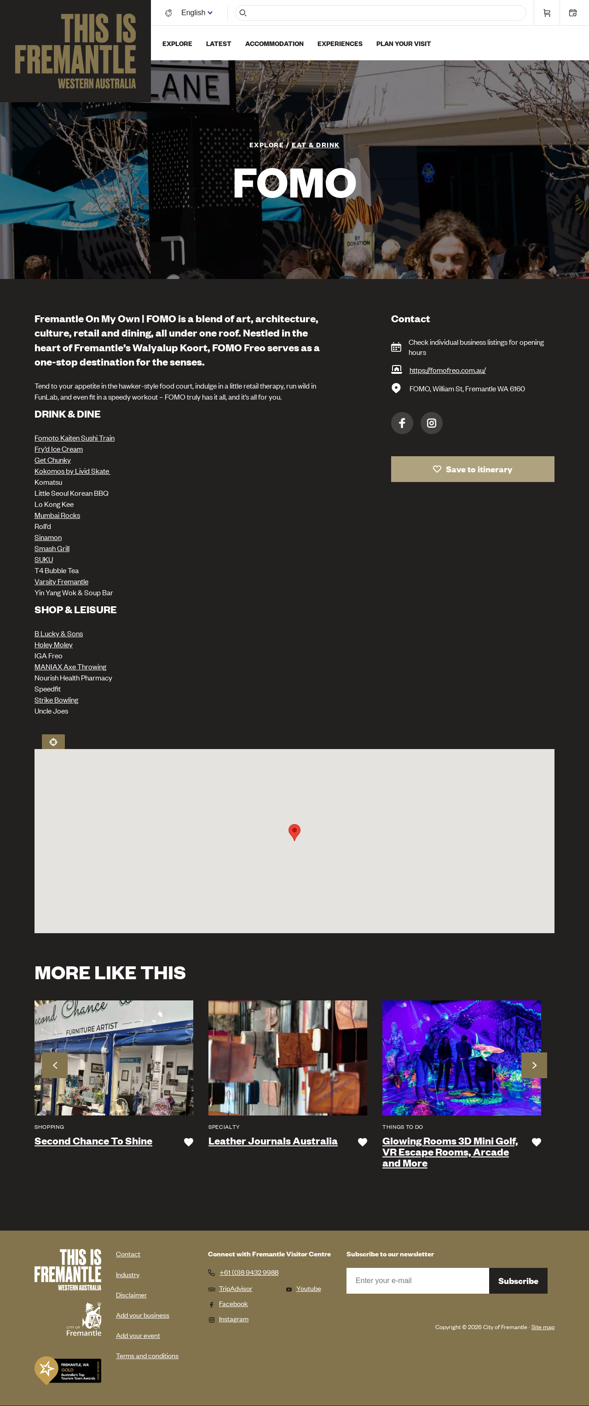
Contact (128, 1253)
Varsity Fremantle (61, 581)
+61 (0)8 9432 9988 (248, 1272)
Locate (53, 741)
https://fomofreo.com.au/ (448, 370)
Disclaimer (131, 1294)
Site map (542, 1326)
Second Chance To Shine (93, 1140)
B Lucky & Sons (59, 633)
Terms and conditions (147, 1355)
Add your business (142, 1314)
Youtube (303, 1288)
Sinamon (48, 537)
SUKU (44, 559)
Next (534, 1065)
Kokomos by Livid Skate (72, 470)
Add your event (138, 1335)
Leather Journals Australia (273, 1140)
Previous (55, 1065)
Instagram (432, 423)
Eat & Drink (316, 144)
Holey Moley (54, 644)
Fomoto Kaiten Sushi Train (75, 437)
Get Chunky (53, 459)
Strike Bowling (56, 699)
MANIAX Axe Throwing (70, 666)
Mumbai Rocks (57, 515)
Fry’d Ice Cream (59, 448)
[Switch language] (195, 13)
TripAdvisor (230, 1288)
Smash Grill (52, 548)
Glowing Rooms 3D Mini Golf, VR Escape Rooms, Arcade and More (450, 1151)
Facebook (402, 423)
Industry (127, 1274)
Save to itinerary (479, 469)
